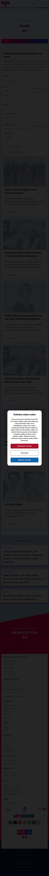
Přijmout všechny (24, 460)
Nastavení (24, 453)
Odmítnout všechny (24, 446)
